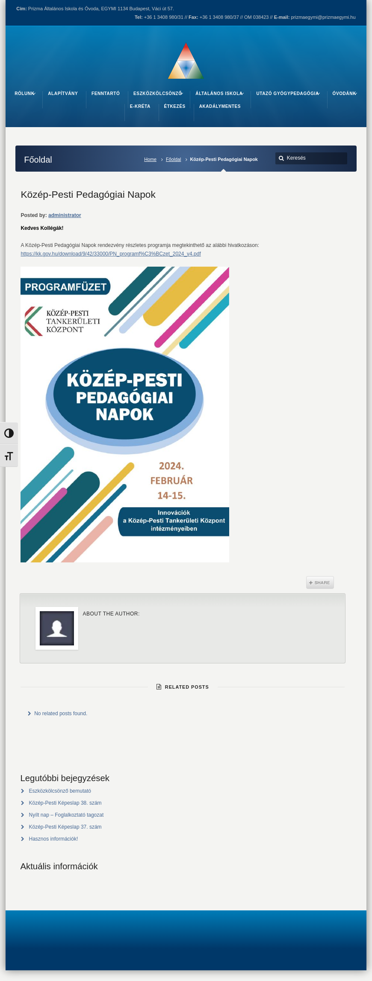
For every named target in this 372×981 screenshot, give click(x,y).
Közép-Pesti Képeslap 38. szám (65, 803)
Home (150, 159)
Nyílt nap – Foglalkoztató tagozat (66, 815)
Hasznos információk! (53, 839)
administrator (64, 215)
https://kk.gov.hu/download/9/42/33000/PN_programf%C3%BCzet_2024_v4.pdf (111, 254)
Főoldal (173, 159)
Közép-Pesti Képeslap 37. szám (65, 827)
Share (320, 582)
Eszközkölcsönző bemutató (60, 791)
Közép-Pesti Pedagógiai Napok (88, 194)
